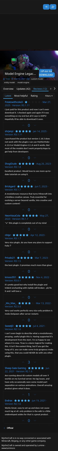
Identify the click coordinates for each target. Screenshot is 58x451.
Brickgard (10, 186)
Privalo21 (10, 257)
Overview (8, 88)
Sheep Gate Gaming (15, 368)
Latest (8, 95)
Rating (34, 95)
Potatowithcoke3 (14, 102)
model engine (23, 82)
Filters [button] (48, 95)
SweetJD (9, 325)
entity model (9, 82)
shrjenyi (9, 131)
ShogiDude (11, 163)
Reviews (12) (40, 88)
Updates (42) (23, 88)
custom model (37, 79)
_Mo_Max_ (10, 303)
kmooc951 (10, 277)
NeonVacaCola (12, 215)
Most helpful (21, 95)
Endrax (8, 400)
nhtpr (8, 235)
